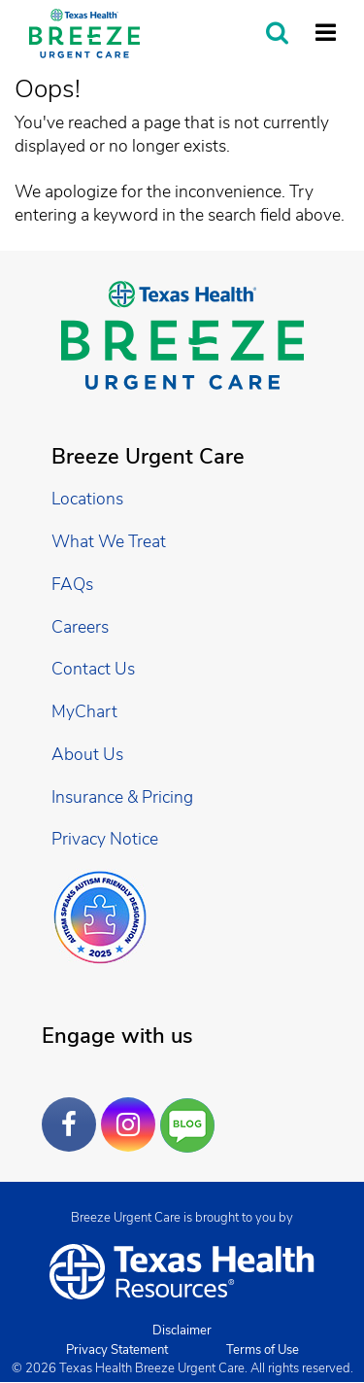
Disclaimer (182, 1330)
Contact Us (93, 668)
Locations (87, 498)
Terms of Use (262, 1350)
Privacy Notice (104, 838)
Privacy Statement (117, 1350)
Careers (80, 627)
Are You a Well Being (192, 1126)
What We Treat (108, 541)
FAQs (72, 584)
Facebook (73, 1110)
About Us (87, 754)
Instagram (133, 1110)
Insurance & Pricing (122, 797)
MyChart (84, 711)
